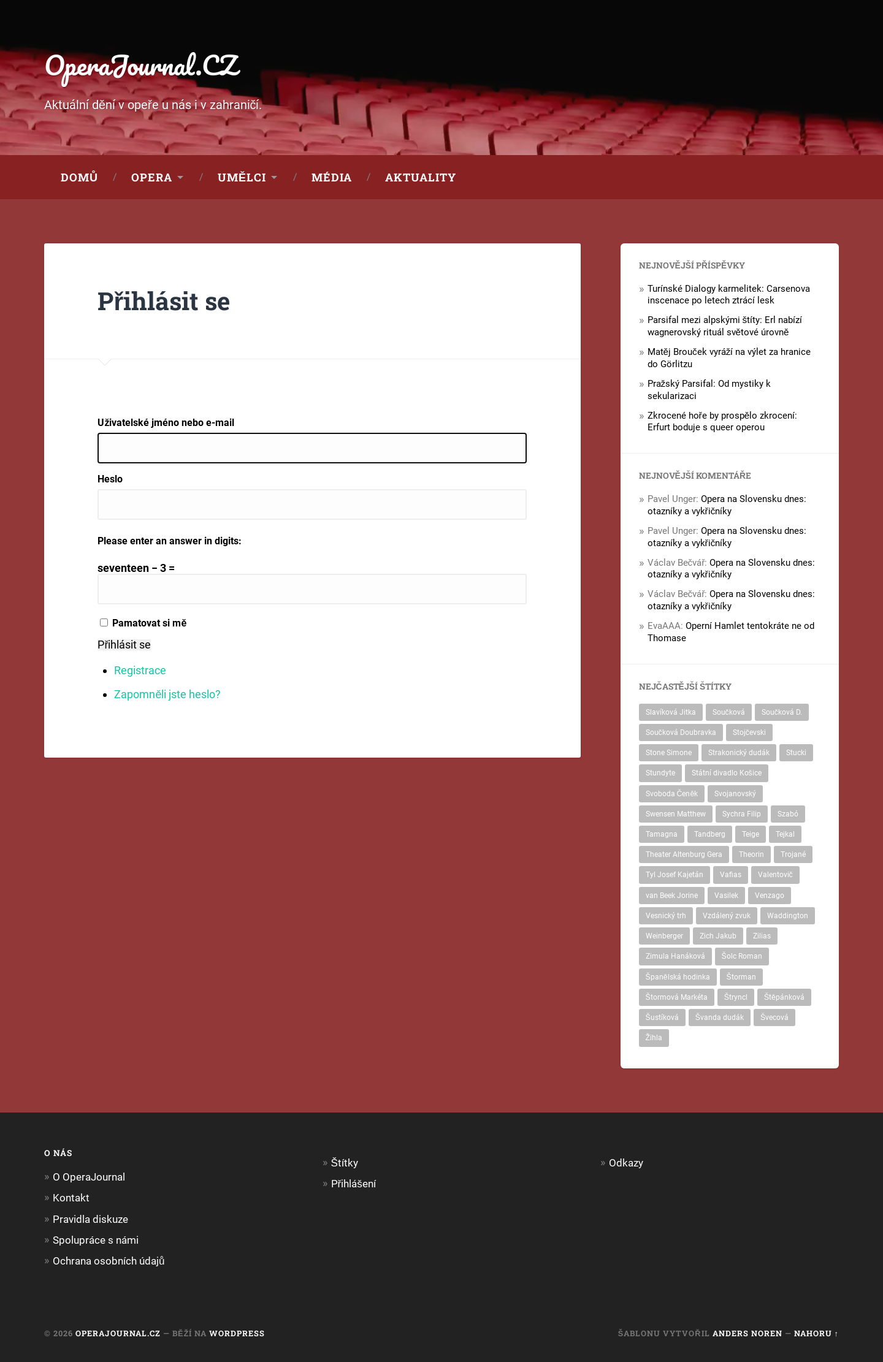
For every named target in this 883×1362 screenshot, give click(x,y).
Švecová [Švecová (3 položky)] (774, 1017)
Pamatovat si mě (149, 623)
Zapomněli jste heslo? (167, 694)
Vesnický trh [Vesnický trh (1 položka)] (666, 915)
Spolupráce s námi (96, 1240)
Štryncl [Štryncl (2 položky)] (735, 997)
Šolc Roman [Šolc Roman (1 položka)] (742, 956)
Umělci (242, 177)
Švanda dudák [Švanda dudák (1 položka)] (719, 1017)
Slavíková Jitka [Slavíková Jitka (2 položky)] (671, 712)
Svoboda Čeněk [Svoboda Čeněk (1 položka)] (672, 793)
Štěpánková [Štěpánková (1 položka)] (784, 997)
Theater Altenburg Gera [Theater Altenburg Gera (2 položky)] (684, 854)
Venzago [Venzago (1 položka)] (769, 895)
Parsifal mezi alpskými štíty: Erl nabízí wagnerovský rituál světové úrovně (725, 326)
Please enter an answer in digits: (169, 541)
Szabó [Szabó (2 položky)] (788, 814)
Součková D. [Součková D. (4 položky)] (782, 712)
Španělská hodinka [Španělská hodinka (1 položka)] (678, 977)
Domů (79, 177)
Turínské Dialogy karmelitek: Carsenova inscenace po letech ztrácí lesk (729, 294)
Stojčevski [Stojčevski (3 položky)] (749, 732)
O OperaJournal (89, 1177)
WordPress (237, 1333)
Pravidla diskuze (90, 1219)
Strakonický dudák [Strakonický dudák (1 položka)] (739, 752)
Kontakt (71, 1198)
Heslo (110, 479)
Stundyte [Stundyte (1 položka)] (660, 773)
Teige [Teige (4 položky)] (750, 834)
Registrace (140, 670)
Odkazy (626, 1163)
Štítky (344, 1163)
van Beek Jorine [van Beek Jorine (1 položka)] (672, 895)
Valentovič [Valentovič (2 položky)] (775, 874)
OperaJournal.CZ (140, 64)
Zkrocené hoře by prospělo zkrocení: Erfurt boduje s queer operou (723, 421)
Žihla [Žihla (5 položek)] (654, 1037)
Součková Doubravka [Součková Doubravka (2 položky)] (681, 732)
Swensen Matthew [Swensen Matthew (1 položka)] (676, 814)
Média (332, 177)
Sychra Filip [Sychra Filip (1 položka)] (741, 814)
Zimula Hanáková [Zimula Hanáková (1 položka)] (675, 956)
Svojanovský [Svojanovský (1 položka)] (735, 793)
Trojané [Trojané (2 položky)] (793, 854)
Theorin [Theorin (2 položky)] (751, 854)
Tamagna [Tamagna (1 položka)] (662, 834)
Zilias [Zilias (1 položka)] (762, 936)
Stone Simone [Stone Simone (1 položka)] (669, 752)
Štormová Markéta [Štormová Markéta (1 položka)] (677, 997)
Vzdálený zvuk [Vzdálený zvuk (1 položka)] (727, 915)
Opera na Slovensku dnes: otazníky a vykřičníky (727, 505)
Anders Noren (747, 1333)
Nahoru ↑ (816, 1333)
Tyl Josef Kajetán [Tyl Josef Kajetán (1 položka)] (674, 874)
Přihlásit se (124, 644)
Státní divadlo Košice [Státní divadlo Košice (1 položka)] (727, 773)
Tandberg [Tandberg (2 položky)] (709, 834)
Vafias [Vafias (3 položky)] (730, 874)
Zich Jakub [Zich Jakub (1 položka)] (718, 936)
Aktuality (420, 177)
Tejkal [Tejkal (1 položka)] (785, 834)
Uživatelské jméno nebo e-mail (165, 423)
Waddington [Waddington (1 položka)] (787, 915)
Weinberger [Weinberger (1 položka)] (664, 936)
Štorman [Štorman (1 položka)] (741, 977)
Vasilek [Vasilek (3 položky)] (726, 895)
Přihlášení (353, 1183)
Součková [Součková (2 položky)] (729, 712)
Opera (151, 177)
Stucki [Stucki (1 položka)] (796, 752)
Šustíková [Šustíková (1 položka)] (662, 1017)
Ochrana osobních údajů (109, 1261)
